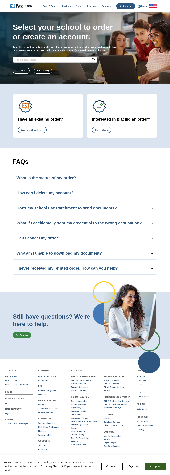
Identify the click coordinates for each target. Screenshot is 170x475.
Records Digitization (79, 387)
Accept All (155, 466)
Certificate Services (79, 411)
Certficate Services (112, 422)
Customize (112, 466)
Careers (140, 388)
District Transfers (78, 390)
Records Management (47, 390)
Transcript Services (79, 401)
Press (139, 392)
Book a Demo (125, 6)
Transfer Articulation (80, 438)
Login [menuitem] (142, 6)
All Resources (142, 421)
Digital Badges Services (114, 387)
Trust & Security (144, 396)
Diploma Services (78, 384)
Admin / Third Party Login (16, 424)
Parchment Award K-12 (81, 380)
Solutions (42, 445)
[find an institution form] (55, 60)
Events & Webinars (145, 425)
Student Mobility (45, 413)
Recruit (74, 428)
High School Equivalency (48, 427)
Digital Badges (77, 408)
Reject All (134, 466)
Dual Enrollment (78, 431)
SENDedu (42, 394)
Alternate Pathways (112, 408)
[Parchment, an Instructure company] (21, 6)
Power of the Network (48, 376)
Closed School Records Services (84, 421)
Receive (74, 441)
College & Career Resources (17, 384)
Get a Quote (142, 409)
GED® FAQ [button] (21, 70)
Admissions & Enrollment (49, 409)
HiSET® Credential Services (115, 404)
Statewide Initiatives (46, 423)
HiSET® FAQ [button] (43, 70)
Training (140, 429)
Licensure (42, 431)
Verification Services (79, 418)
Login (7, 403)
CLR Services (76, 414)
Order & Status (11, 380)
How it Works (101, 129)
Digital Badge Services (113, 425)
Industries (42, 449)
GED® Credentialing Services (116, 401)
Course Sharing (77, 434)
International (43, 380)
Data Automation (78, 445)
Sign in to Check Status (32, 129)
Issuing (41, 405)
